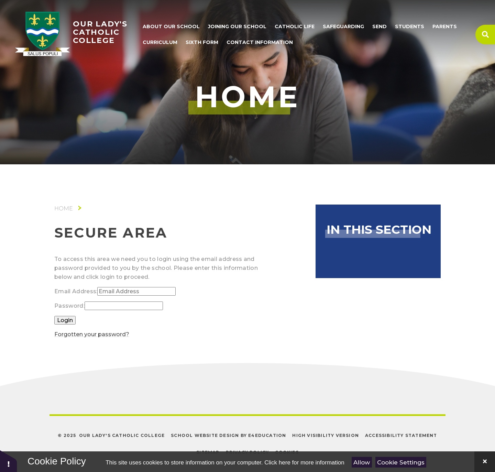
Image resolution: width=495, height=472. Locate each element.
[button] (8, 461)
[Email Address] (136, 291)
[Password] (124, 305)
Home (63, 208)
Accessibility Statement (401, 435)
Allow (361, 462)
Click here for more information (304, 462)
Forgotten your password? (91, 334)
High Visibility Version (325, 435)
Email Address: (75, 291)
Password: (69, 306)
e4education (267, 435)
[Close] (484, 461)
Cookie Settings (401, 462)
